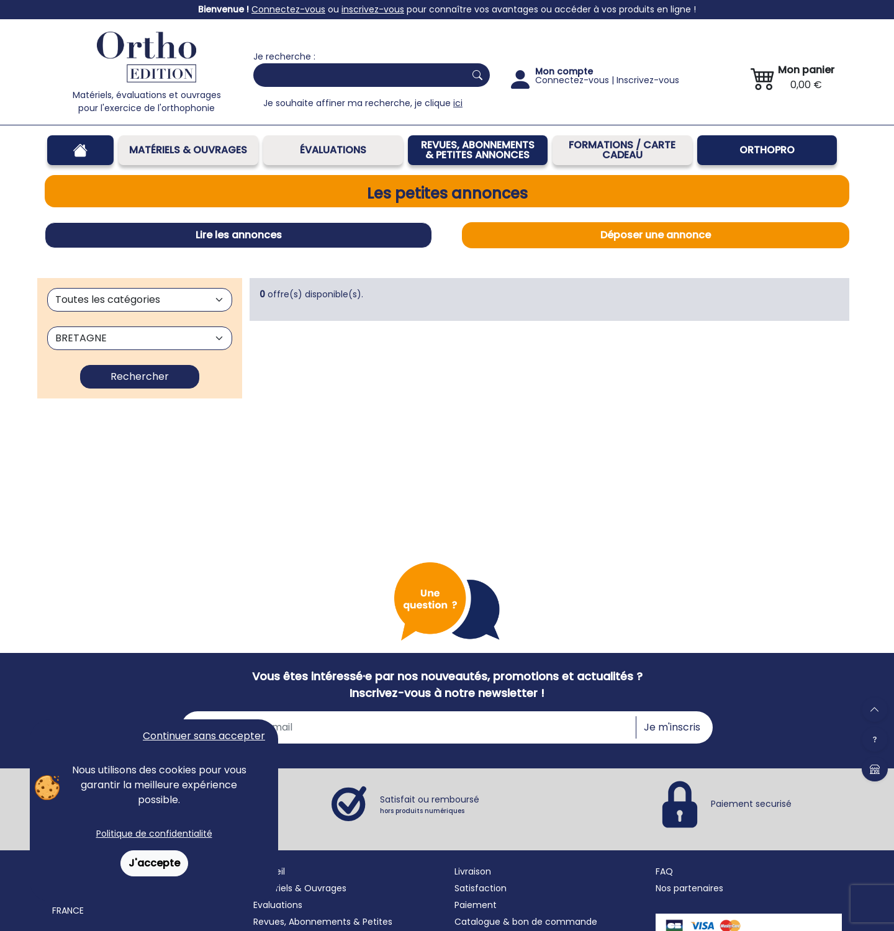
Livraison (472, 871)
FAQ (664, 871)
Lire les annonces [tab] (239, 235)
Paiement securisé (751, 803)
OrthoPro (767, 150)
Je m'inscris (672, 727)
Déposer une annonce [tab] (655, 235)
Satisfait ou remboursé (429, 804)
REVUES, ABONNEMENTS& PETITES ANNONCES (478, 150)
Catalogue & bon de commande (525, 921)
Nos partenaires (689, 888)
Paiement (475, 905)
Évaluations (333, 150)
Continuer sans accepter (204, 736)
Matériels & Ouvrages (188, 150)
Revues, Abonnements (302, 921)
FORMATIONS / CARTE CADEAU (622, 150)
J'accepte (154, 863)
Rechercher (140, 376)
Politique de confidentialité (154, 833)
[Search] (356, 75)
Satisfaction (480, 888)
